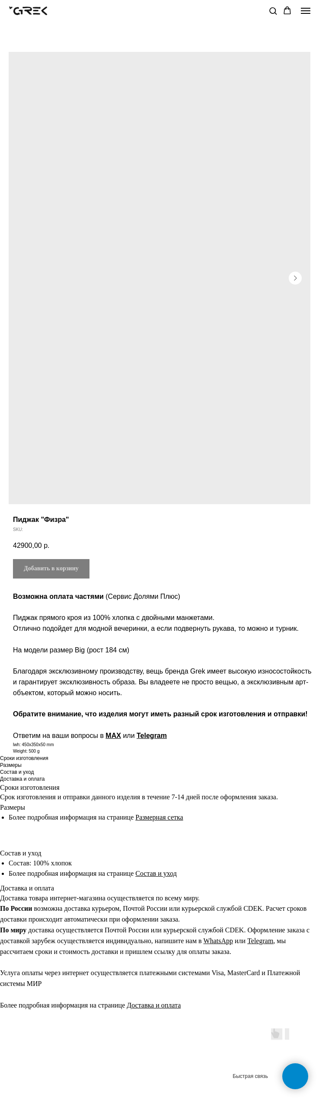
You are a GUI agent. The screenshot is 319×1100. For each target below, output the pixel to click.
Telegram (152, 735)
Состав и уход (156, 873)
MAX (113, 735)
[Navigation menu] (305, 11)
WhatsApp (218, 940)
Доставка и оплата (154, 1005)
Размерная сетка (159, 817)
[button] (273, 10)
